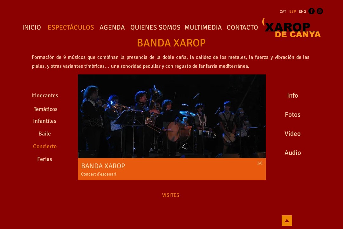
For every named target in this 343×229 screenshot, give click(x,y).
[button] (172, 127)
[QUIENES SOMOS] (155, 27)
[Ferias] (44, 159)
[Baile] (44, 133)
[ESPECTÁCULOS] (71, 27)
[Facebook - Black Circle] (311, 11)
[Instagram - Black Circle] (320, 11)
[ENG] (302, 11)
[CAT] (283, 11)
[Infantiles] (44, 120)
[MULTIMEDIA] (203, 27)
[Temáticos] (45, 109)
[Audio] (292, 152)
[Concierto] (44, 146)
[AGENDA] (112, 27)
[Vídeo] (292, 133)
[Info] (292, 95)
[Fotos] (292, 114)
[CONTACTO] (242, 27)
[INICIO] (31, 27)
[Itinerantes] (44, 95)
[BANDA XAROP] (171, 43)
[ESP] (292, 11)
